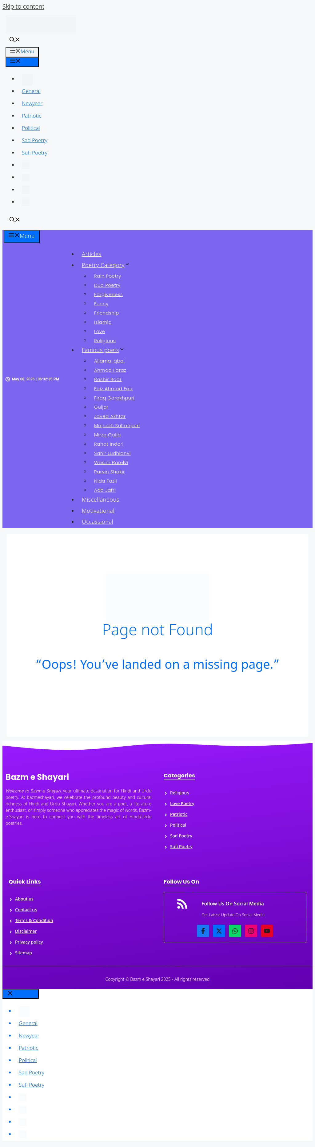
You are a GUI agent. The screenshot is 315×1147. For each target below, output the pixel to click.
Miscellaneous (100, 500)
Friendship (106, 313)
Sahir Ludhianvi (112, 453)
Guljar (101, 407)
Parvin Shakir (109, 471)
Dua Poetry (107, 285)
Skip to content (23, 7)
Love (99, 331)
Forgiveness (108, 294)
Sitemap (23, 953)
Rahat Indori (109, 444)
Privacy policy (29, 942)
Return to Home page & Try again (157, 697)
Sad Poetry (34, 141)
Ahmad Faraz (110, 370)
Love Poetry (182, 804)
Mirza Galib (107, 434)
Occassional (97, 522)
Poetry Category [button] (108, 265)
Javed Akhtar (110, 416)
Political (31, 128)
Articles (91, 254)
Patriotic (31, 116)
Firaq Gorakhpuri (114, 398)
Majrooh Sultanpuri (117, 425)
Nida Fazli (105, 481)
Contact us (26, 910)
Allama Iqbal (109, 361)
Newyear (32, 104)
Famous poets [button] (105, 350)
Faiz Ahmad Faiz (113, 388)
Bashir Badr (108, 379)
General (31, 91)
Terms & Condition (34, 921)
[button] (15, 41)
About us (24, 899)
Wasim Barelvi (111, 462)
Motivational (98, 511)
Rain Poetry (107, 276)
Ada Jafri (105, 490)
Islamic (102, 322)
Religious (105, 340)
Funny (101, 303)
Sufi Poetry (34, 153)
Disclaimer (26, 932)
